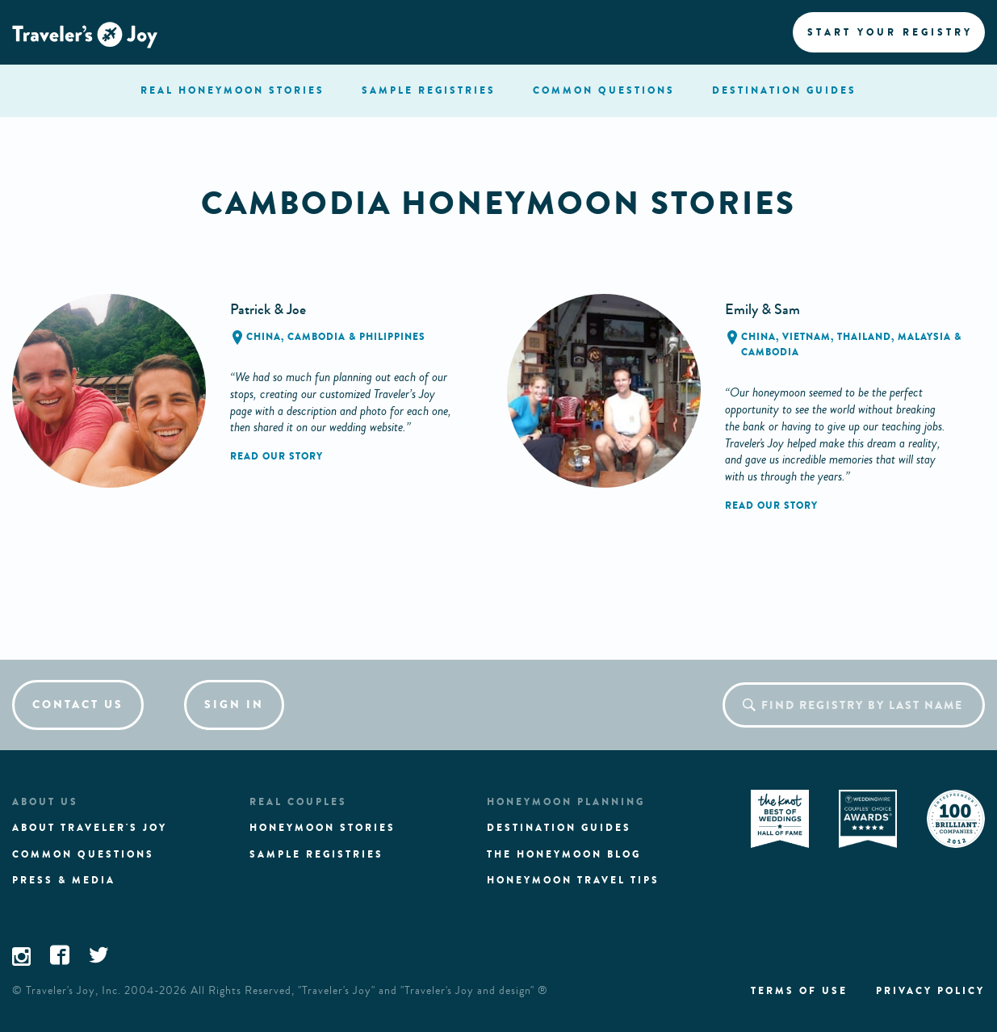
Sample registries (316, 854)
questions (604, 90)
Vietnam (806, 336)
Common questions (83, 854)
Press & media (63, 880)
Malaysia (924, 336)
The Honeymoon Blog (564, 854)
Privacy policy (930, 991)
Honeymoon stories (322, 827)
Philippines (392, 336)
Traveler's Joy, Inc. (73, 991)
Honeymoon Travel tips (573, 880)
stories (232, 90)
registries (429, 90)
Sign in (234, 704)
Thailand (864, 336)
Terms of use (799, 991)
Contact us (78, 704)
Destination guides (559, 827)
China (263, 336)
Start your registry (890, 32)
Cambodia (316, 336)
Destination (784, 90)
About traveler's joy (89, 827)
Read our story (276, 456)
